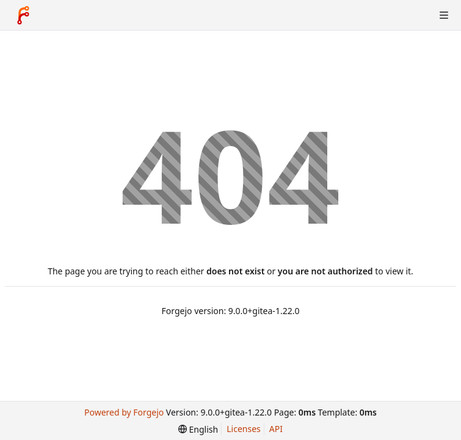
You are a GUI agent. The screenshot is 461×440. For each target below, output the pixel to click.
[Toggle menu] (444, 15)
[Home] (23, 15)
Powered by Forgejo (124, 412)
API (276, 429)
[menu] (198, 429)
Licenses (244, 429)
